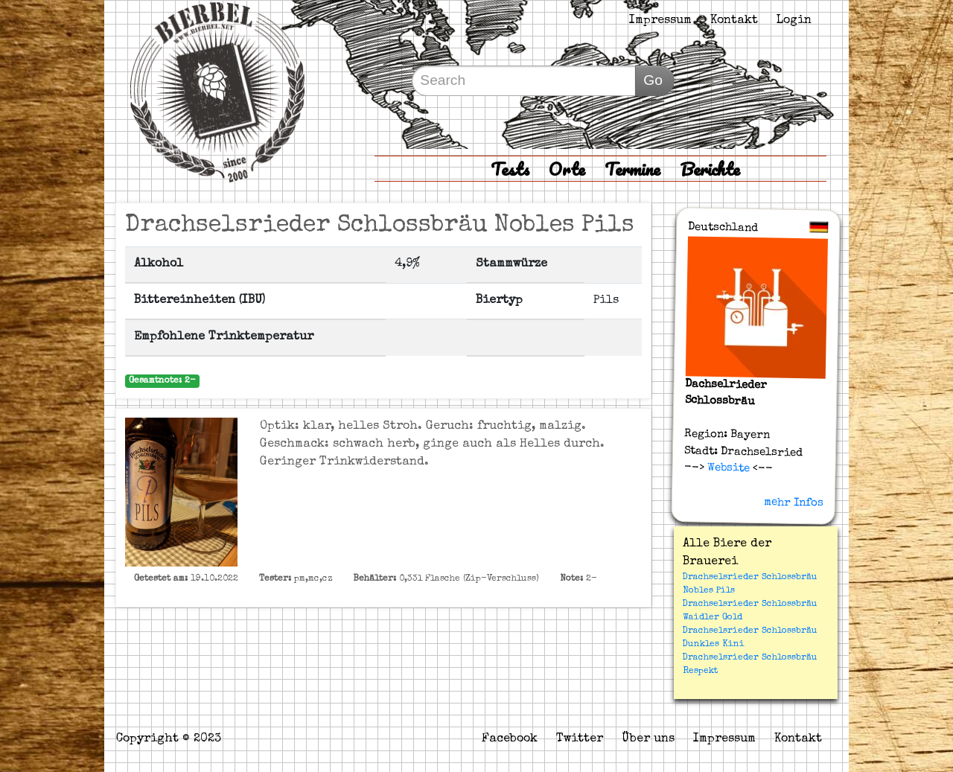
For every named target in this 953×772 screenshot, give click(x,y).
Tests (510, 168)
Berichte (710, 168)
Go (653, 80)
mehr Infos (793, 502)
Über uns (648, 739)
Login (794, 21)
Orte (567, 168)
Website (726, 468)
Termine (632, 168)
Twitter (579, 739)
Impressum (660, 21)
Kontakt (734, 21)
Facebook (510, 739)
